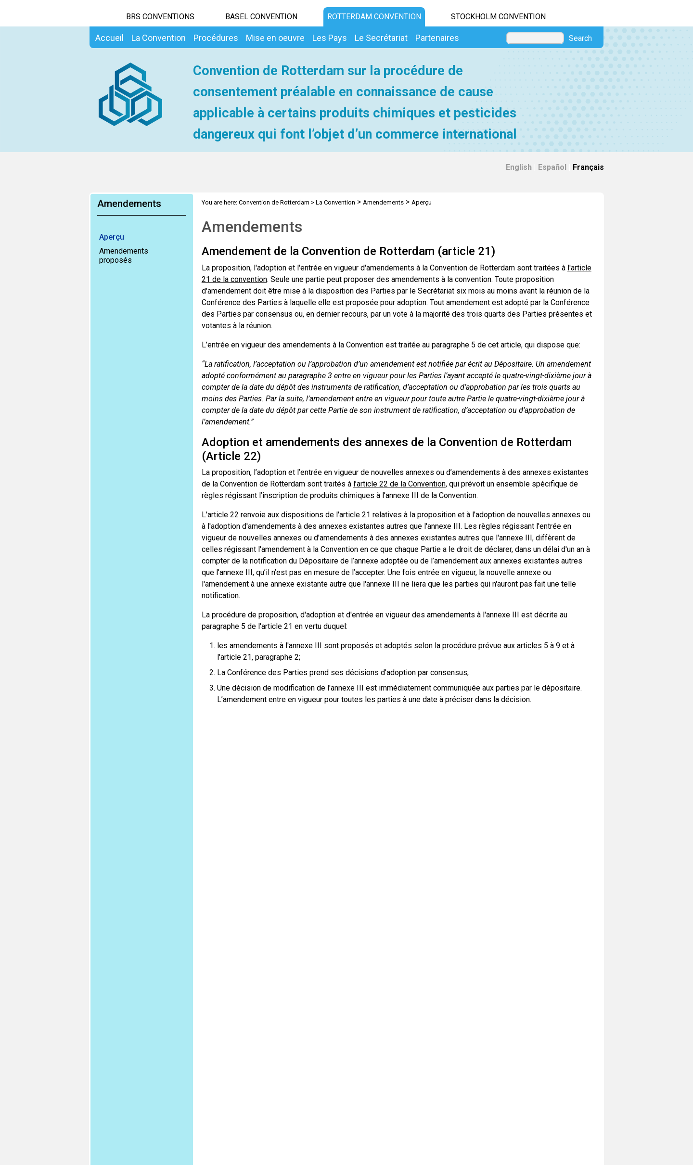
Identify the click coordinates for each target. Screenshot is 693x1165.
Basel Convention (261, 16)
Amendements (383, 202)
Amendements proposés (123, 255)
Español (552, 167)
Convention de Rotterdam (274, 202)
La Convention (335, 202)
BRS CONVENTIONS (160, 16)
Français (588, 167)
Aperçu (111, 237)
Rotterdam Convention (374, 16)
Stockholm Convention (498, 16)
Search (580, 38)
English (519, 167)
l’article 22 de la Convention (399, 483)
